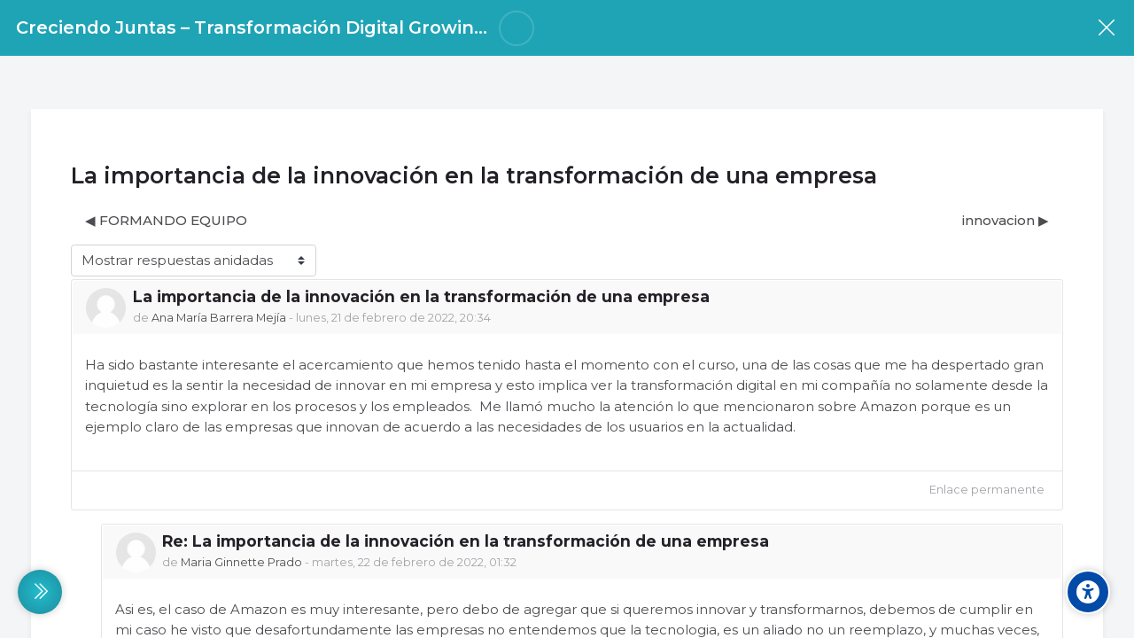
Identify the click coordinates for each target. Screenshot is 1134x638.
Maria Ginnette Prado (241, 562)
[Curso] (1106, 28)
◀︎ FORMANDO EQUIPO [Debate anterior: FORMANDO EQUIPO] (166, 220)
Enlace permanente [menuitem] (987, 489)
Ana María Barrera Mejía (220, 317)
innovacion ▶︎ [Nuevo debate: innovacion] (1005, 220)
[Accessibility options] (1088, 592)
